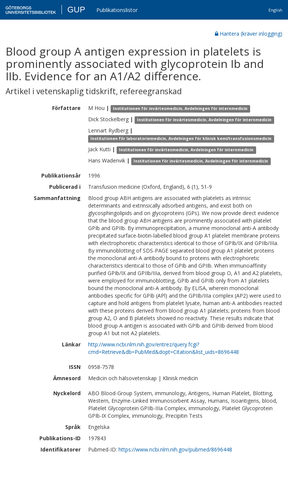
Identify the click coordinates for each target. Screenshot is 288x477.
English (275, 10)
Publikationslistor (117, 10)
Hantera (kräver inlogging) (248, 33)
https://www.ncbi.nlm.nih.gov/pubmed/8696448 (175, 449)
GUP (76, 9)
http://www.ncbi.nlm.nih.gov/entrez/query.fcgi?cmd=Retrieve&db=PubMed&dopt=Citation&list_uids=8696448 (163, 348)
